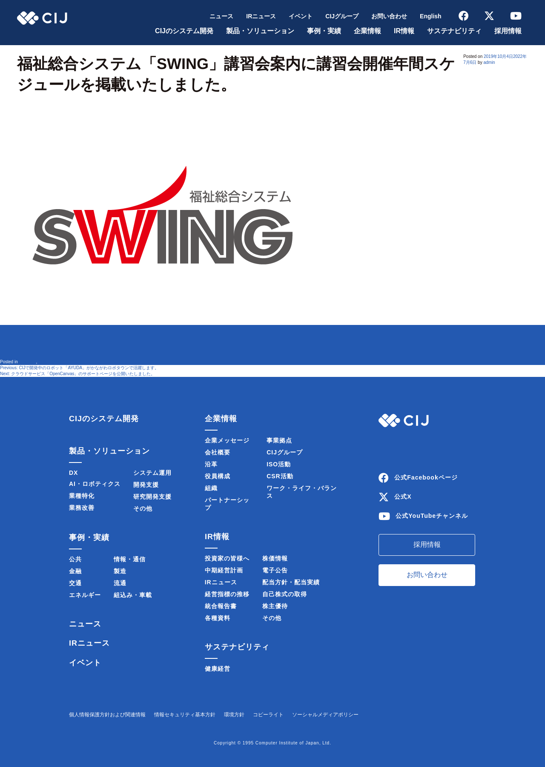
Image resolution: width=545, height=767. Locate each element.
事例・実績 (324, 30)
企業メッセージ (227, 440)
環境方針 (234, 715)
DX (73, 472)
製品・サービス (53, 361)
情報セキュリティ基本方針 (184, 715)
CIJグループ (342, 16)
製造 (120, 571)
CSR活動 (280, 476)
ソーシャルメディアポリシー (325, 715)
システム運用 (152, 472)
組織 (211, 488)
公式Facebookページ (425, 477)
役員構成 (217, 476)
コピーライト (268, 715)
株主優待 (275, 606)
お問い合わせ (389, 16)
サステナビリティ (454, 30)
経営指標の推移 (227, 594)
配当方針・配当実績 (291, 582)
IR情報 (404, 30)
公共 (75, 559)
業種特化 (82, 495)
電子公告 (275, 570)
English (431, 16)
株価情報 (275, 558)
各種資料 (217, 618)
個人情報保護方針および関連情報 (107, 715)
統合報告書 (221, 606)
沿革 (211, 464)
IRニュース (261, 16)
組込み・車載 (133, 595)
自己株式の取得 (284, 594)
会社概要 (217, 452)
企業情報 (367, 30)
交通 (75, 583)
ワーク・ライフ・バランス (302, 492)
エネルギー (85, 595)
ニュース (221, 16)
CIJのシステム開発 (184, 30)
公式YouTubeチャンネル (432, 515)
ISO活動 (279, 464)
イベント (301, 16)
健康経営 (217, 668)
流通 (120, 583)
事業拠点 (279, 440)
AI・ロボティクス (94, 483)
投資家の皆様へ (227, 558)
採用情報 (508, 30)
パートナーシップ (227, 504)
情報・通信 (130, 559)
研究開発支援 (152, 496)
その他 (142, 508)
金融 (75, 571)
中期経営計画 (224, 570)
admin (489, 62)
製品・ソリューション (260, 30)
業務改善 (82, 507)
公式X (402, 496)
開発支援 (146, 484)
